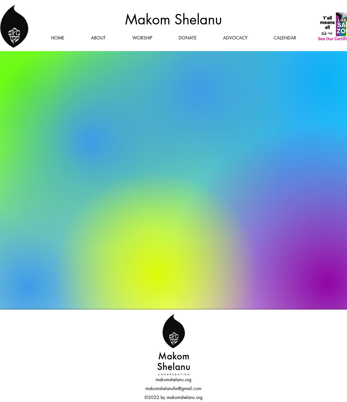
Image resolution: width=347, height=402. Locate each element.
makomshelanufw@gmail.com (173, 388)
